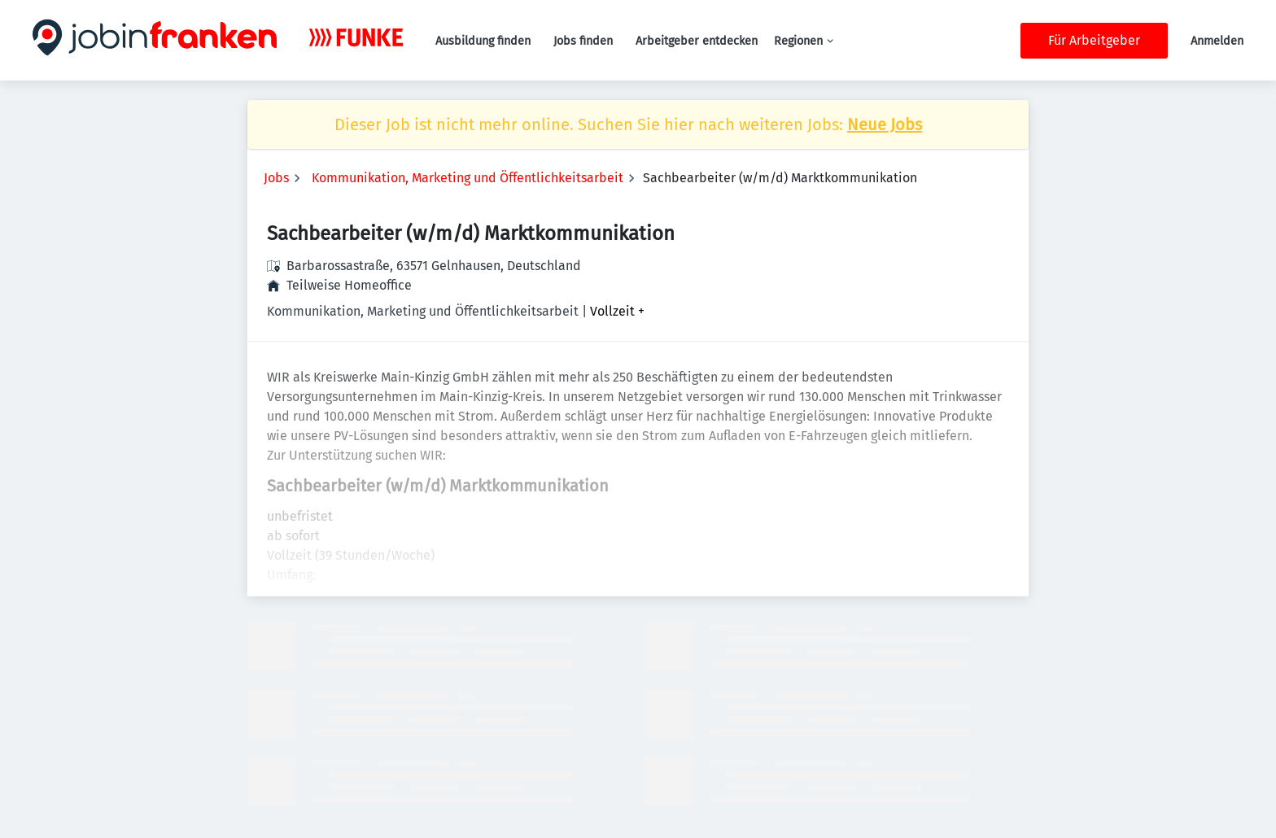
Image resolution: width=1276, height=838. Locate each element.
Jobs (276, 177)
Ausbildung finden (483, 41)
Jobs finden (583, 41)
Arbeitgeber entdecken (697, 41)
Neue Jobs (884, 124)
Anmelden (1217, 41)
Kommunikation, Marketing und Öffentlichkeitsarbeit (467, 177)
